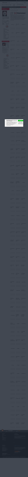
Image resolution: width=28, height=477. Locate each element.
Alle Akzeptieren (20, 120)
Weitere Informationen (20, 123)
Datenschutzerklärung (8, 125)
